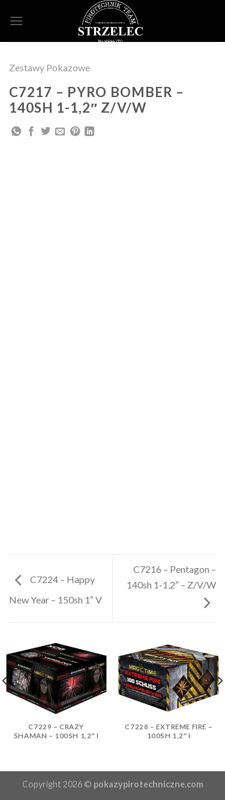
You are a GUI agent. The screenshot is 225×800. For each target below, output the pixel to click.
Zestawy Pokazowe (49, 67)
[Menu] (16, 20)
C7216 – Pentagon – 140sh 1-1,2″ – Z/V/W (171, 585)
